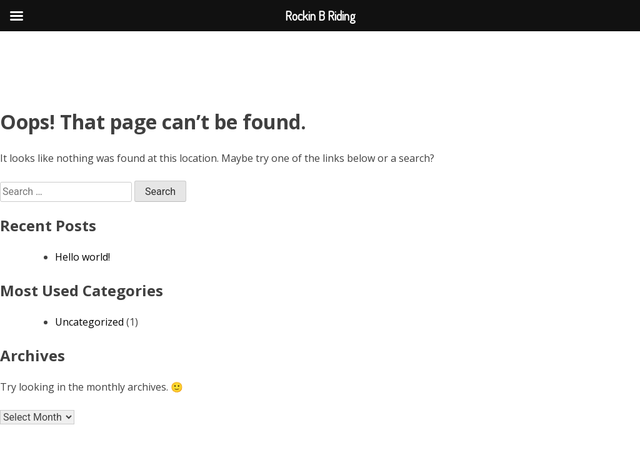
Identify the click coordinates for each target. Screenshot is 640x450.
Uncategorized (89, 322)
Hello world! (82, 257)
